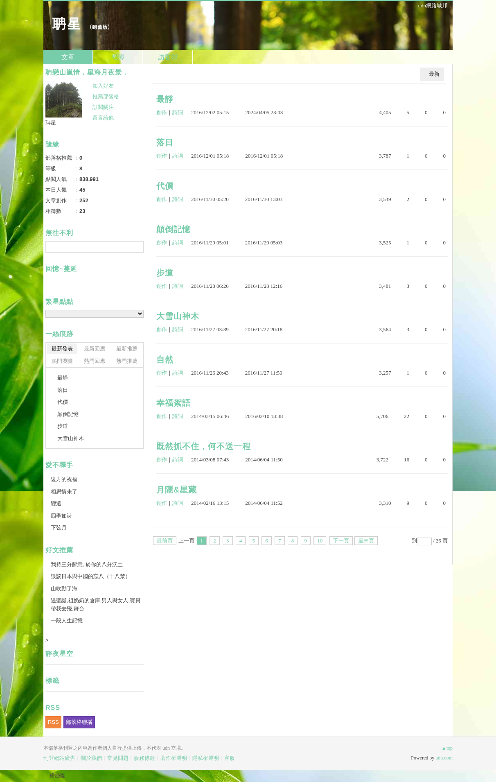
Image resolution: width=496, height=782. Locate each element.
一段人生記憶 (67, 620)
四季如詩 (61, 516)
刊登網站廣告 (59, 758)
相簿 (117, 57)
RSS (53, 722)
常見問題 (118, 758)
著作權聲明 (173, 758)
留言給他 (103, 118)
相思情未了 (64, 491)
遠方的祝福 (64, 479)
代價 (165, 185)
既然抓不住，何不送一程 (203, 446)
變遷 (56, 503)
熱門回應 (94, 361)
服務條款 (144, 758)
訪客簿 (168, 57)
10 (319, 541)
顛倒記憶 (173, 229)
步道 (165, 272)
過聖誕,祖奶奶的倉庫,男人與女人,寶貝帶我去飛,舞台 (95, 604)
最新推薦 (127, 349)
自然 (165, 359)
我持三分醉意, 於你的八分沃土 (87, 564)
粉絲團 (57, 776)
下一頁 (341, 541)
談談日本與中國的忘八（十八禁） (91, 576)
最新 (434, 74)
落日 (165, 142)
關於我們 (91, 758)
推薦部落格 (105, 96)
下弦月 (59, 527)
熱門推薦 (127, 361)
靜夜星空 (59, 653)
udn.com (444, 758)
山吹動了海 (64, 588)
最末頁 (366, 541)
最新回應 (94, 349)
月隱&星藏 (176, 489)
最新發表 (62, 349)
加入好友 (103, 86)
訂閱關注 (103, 107)
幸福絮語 (173, 402)
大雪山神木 (177, 316)
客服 (229, 758)
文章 (67, 57)
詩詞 (177, 112)
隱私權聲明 (205, 758)
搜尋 (136, 247)
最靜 (165, 99)
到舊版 (100, 27)
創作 (161, 112)
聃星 (66, 22)
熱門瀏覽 (62, 361)
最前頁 (165, 541)
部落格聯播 (79, 722)
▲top (447, 748)
